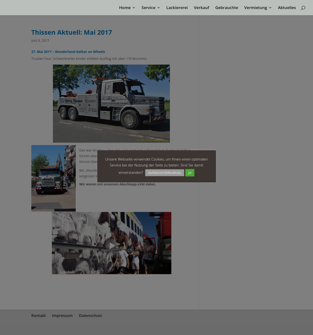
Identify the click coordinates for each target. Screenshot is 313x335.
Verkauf (201, 8)
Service (149, 8)
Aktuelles (287, 8)
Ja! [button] (190, 172)
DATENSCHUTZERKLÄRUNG (164, 173)
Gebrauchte (226, 8)
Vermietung (255, 8)
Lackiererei (177, 8)
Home (125, 8)
